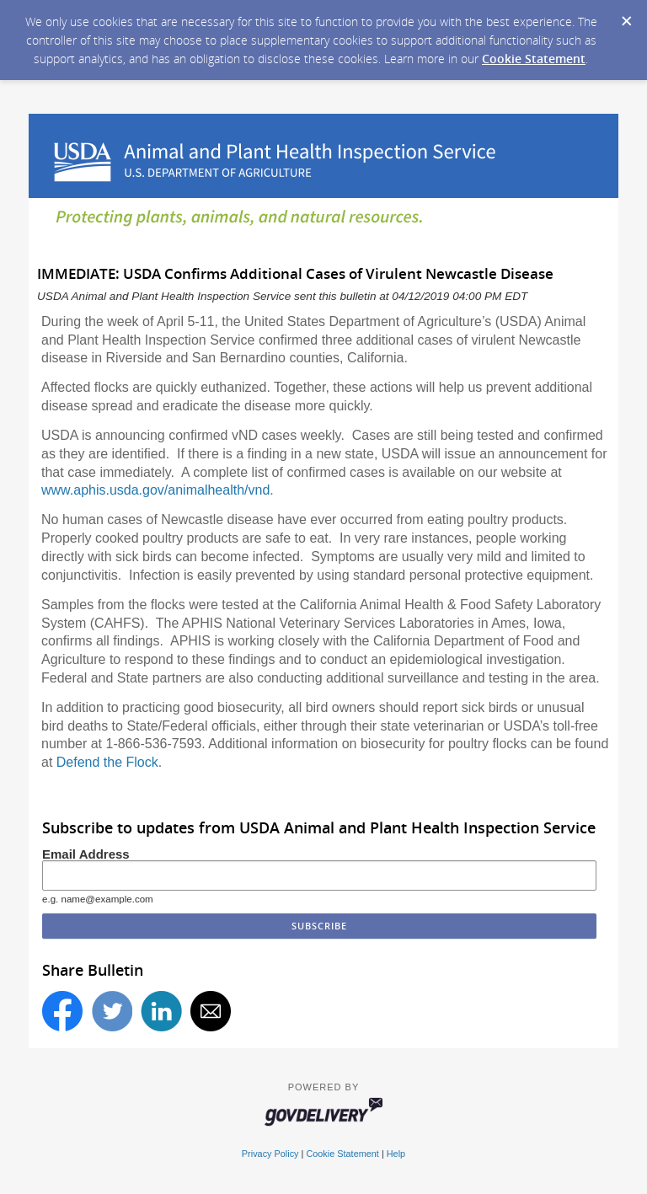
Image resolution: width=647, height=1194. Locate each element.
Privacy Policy (270, 1153)
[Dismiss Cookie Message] (626, 16)
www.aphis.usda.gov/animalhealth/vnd (155, 490)
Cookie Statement (534, 59)
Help (396, 1153)
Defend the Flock (107, 762)
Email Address (86, 854)
